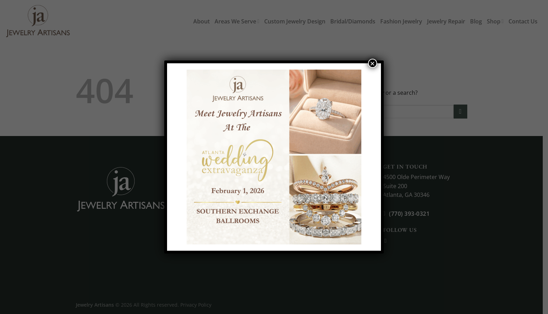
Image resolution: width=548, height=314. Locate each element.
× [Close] (372, 63)
